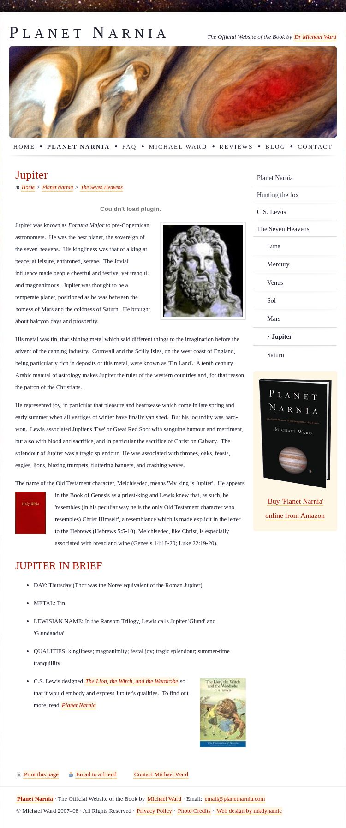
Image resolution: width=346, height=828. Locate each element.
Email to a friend (96, 774)
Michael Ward (178, 146)
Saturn (275, 355)
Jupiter (282, 336)
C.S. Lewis (271, 212)
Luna (273, 246)
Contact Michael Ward (161, 774)
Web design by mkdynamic (249, 810)
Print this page (41, 774)
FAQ (129, 146)
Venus (275, 282)
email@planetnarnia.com (235, 798)
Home (24, 146)
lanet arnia (89, 33)
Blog (275, 146)
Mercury (278, 264)
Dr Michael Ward (315, 36)
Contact (315, 146)
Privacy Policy (154, 810)
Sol (271, 300)
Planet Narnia (78, 146)
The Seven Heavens (102, 188)
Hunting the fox (278, 194)
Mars (273, 318)
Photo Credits (194, 810)
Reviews (236, 146)
